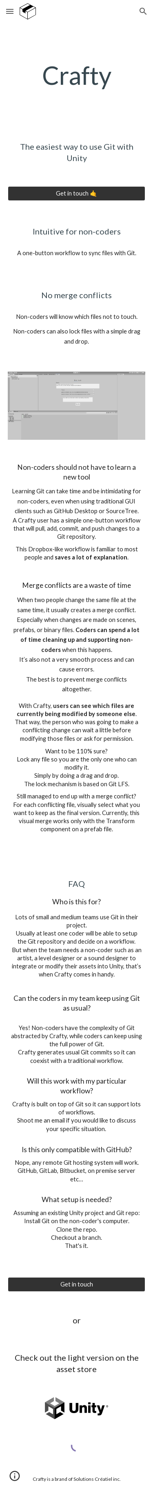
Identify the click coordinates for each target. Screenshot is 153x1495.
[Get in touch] (76, 1284)
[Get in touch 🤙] (76, 193)
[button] (10, 11)
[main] (77, 75)
